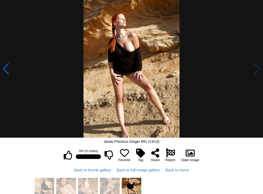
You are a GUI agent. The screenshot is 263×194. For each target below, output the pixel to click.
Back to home (177, 170)
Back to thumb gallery (92, 170)
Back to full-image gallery (138, 170)
